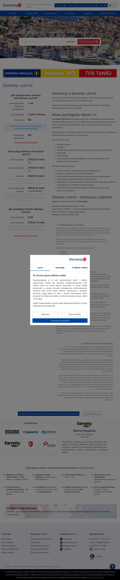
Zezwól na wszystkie (60, 320)
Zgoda (40, 267)
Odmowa (45, 314)
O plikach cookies (80, 267)
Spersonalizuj (75, 314)
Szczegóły (60, 267)
